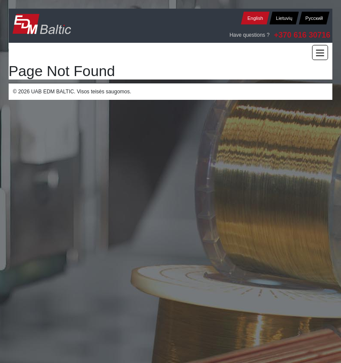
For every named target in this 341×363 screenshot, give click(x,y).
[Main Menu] (320, 52)
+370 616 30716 (302, 35)
